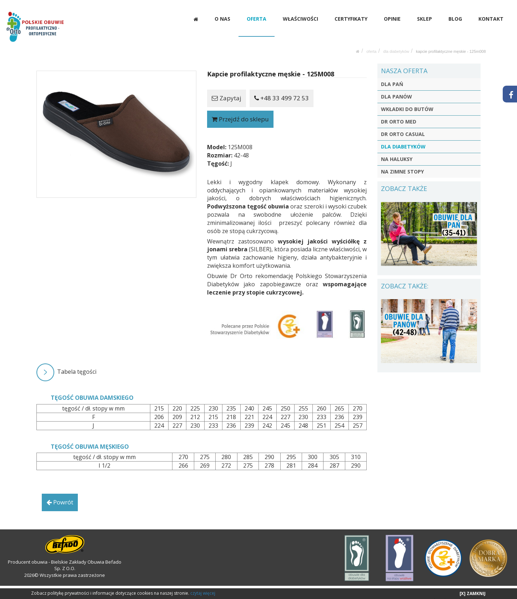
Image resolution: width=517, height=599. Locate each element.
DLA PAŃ (392, 77)
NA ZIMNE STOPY (402, 164)
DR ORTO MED (398, 114)
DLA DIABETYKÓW (396, 44)
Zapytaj (226, 91)
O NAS (223, 18)
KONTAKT (490, 18)
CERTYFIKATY (351, 18)
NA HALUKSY (396, 152)
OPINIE (392, 18)
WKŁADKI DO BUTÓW (407, 102)
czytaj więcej (202, 593)
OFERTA (257, 18)
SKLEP (424, 18)
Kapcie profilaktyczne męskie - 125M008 (451, 44)
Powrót (59, 495)
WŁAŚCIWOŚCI (301, 18)
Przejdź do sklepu (240, 112)
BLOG (455, 18)
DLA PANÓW (396, 89)
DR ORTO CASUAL (403, 127)
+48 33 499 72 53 (281, 91)
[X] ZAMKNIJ (473, 593)
